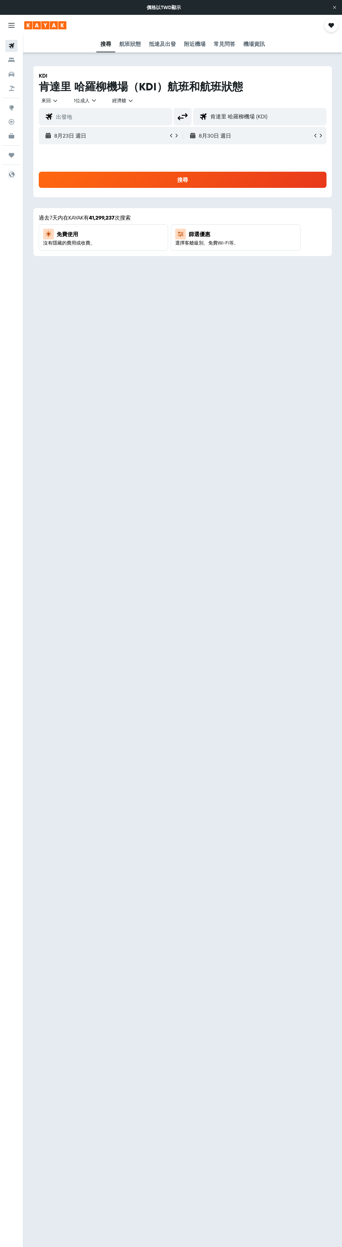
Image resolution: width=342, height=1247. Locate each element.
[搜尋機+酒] (11, 88)
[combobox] (123, 100)
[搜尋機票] (11, 46)
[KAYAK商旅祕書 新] (11, 136)
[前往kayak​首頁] (45, 25)
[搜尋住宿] (11, 60)
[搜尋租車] (11, 74)
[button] (334, 7)
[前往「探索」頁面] (11, 107)
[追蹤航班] (11, 122)
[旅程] (11, 155)
